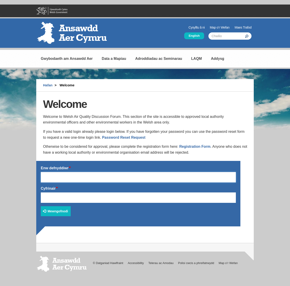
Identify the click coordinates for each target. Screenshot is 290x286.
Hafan (48, 85)
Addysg (217, 59)
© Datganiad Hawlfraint (108, 263)
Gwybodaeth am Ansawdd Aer (67, 59)
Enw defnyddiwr (55, 168)
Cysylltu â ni (196, 27)
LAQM (196, 59)
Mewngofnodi (55, 211)
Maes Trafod (243, 27)
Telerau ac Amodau (161, 263)
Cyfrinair (48, 188)
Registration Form (194, 146)
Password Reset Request (123, 137)
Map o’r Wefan (220, 27)
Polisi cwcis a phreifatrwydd (196, 263)
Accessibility (136, 263)
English (194, 35)
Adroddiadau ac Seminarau (158, 59)
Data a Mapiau (114, 59)
